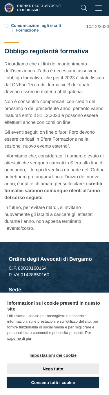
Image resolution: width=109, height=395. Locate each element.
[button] (83, 9)
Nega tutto (53, 369)
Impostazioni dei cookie (53, 355)
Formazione (27, 30)
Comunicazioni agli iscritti (37, 25)
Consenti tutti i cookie (53, 382)
